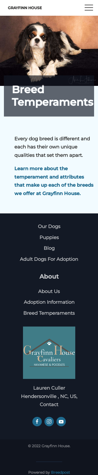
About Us (49, 291)
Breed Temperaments (49, 313)
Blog (49, 248)
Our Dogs (49, 226)
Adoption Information (49, 302)
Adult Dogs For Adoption (49, 259)
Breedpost (60, 472)
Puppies (49, 237)
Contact (49, 404)
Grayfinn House (25, 8)
